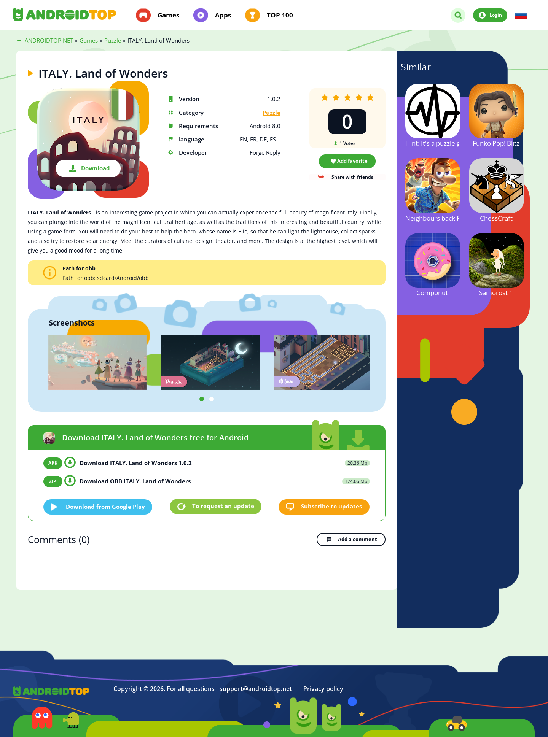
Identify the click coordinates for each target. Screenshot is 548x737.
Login (495, 14)
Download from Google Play (105, 506)
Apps (223, 15)
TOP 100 (280, 15)
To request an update (223, 506)
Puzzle (271, 113)
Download (95, 168)
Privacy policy (323, 688)
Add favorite (352, 160)
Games (168, 15)
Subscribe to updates (331, 506)
